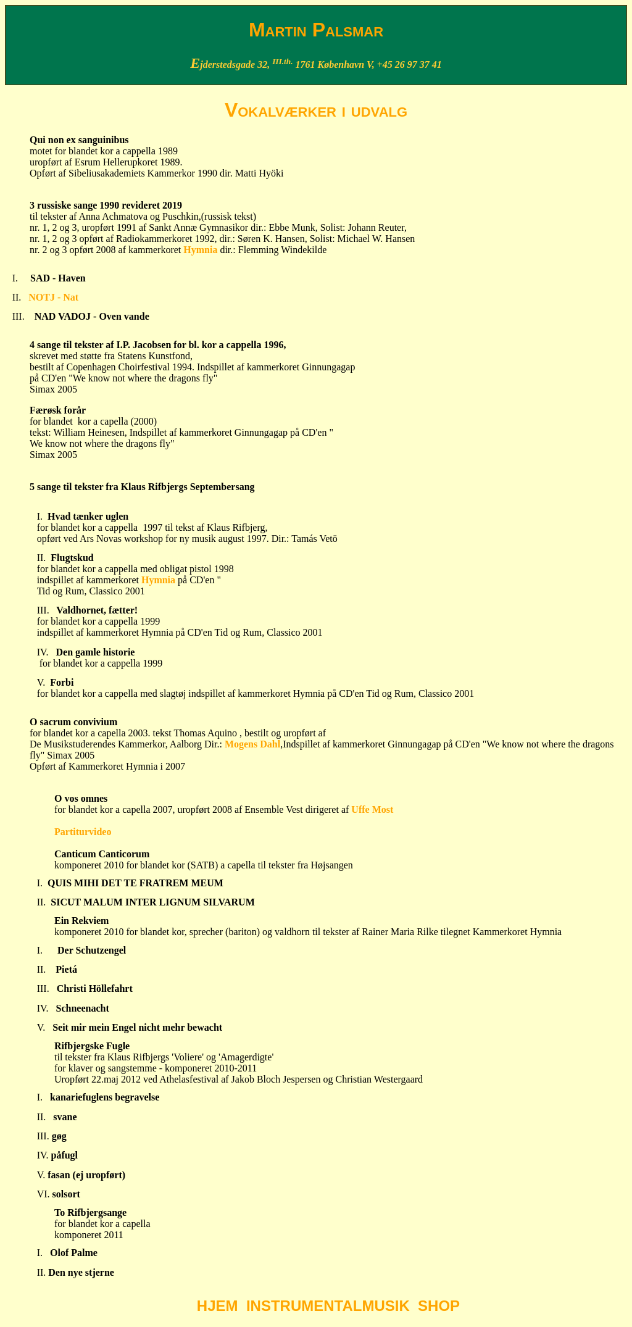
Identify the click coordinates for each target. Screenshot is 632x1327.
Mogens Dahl (251, 744)
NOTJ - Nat (53, 297)
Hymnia (201, 249)
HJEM (217, 1305)
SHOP (439, 1305)
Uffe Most (372, 809)
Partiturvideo (82, 831)
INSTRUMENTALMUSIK (328, 1305)
